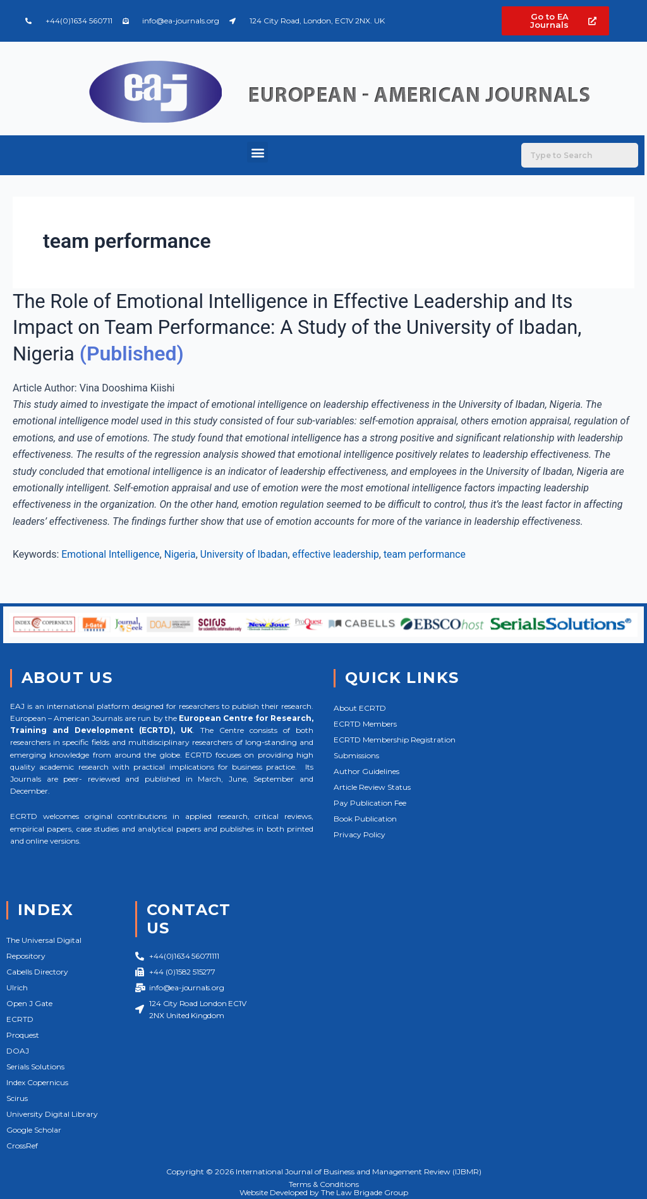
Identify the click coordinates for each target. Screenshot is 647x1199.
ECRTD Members (365, 724)
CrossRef (22, 1145)
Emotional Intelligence (111, 554)
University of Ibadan (246, 554)
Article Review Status (372, 787)
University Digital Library (52, 1114)
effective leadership (340, 554)
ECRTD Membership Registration (395, 739)
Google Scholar (33, 1129)
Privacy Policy (359, 834)
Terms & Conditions (324, 1184)
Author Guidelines (366, 771)
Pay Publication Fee (370, 803)
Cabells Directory (37, 971)
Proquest (22, 1035)
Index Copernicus (37, 1082)
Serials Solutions (35, 1066)
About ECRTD (360, 708)
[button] (257, 152)
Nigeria (182, 554)
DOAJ (17, 1050)
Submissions (356, 755)
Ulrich (17, 987)
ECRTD (19, 1019)
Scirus (17, 1098)
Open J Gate (29, 1003)
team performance (430, 554)
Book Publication (365, 818)
